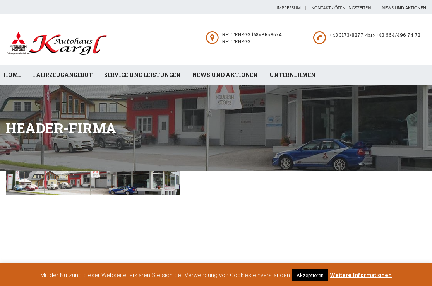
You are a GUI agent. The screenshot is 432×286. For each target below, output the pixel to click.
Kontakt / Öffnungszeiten (341, 7)
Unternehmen (292, 74)
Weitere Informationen (361, 275)
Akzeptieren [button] (310, 275)
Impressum (289, 7)
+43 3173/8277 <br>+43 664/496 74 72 (374, 34)
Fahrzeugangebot (63, 74)
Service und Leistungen (142, 74)
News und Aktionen (404, 7)
